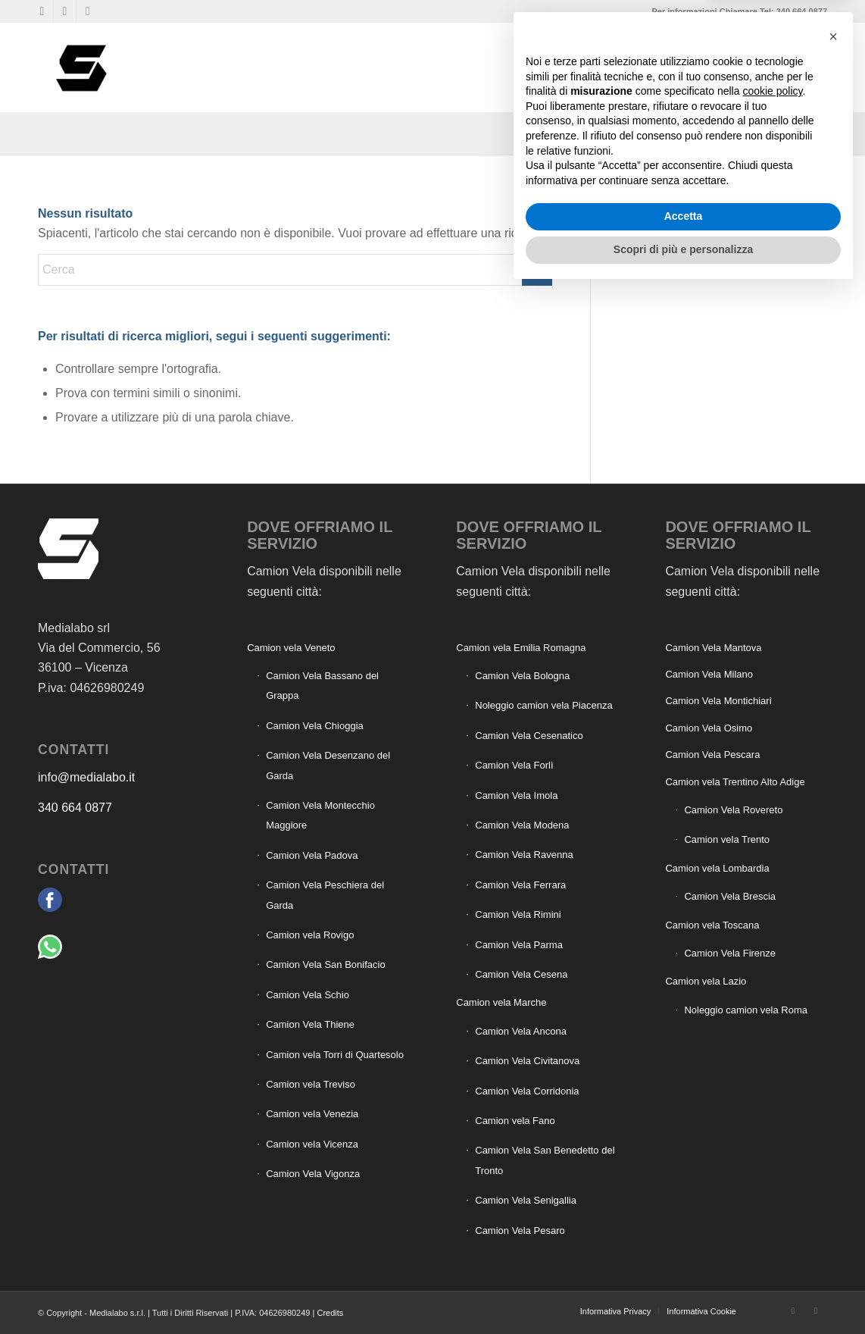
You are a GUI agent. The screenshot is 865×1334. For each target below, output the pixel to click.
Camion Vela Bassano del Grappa (322, 685)
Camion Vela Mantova (713, 647)
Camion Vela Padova (312, 855)
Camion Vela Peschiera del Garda (325, 894)
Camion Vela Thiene (310, 1024)
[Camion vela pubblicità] (82, 67)
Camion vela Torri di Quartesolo (335, 1054)
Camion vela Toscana (712, 925)
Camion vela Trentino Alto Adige (734, 782)
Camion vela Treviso (310, 1084)
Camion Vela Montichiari (718, 700)
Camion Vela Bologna (522, 675)
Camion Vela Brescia (730, 896)
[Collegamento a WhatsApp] (65, 11)
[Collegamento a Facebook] (42, 11)
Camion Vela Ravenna (524, 854)
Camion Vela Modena (522, 825)
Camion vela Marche (501, 1002)
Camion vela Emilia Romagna (521, 647)
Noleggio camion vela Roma (745, 1010)
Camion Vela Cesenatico (528, 735)
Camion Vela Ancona (521, 1031)
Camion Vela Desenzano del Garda (328, 765)
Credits (330, 1312)
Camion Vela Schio (307, 994)
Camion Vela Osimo (708, 728)
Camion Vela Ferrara (520, 885)
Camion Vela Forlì (514, 765)
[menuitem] (592, 67)
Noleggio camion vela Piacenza (543, 705)
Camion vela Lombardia (717, 868)
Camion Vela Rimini (518, 914)
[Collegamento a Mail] (88, 11)
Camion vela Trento (727, 839)
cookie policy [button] (772, 1135)
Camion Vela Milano (709, 674)
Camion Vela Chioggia (315, 725)
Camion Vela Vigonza (313, 1173)
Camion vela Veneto (291, 647)
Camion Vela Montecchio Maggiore (320, 815)
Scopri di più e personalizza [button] (683, 1292)
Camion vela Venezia (312, 1113)
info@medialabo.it (86, 777)
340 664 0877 (75, 807)
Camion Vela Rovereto (733, 810)
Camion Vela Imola (516, 795)
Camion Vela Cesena (521, 974)
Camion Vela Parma (519, 944)
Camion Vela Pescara (712, 754)
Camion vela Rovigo (310, 935)
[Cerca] (815, 67)
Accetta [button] (683, 1260)
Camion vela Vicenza (312, 1144)
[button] (833, 1079)
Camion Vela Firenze (730, 953)
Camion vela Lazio (705, 981)
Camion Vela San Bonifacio (326, 964)
